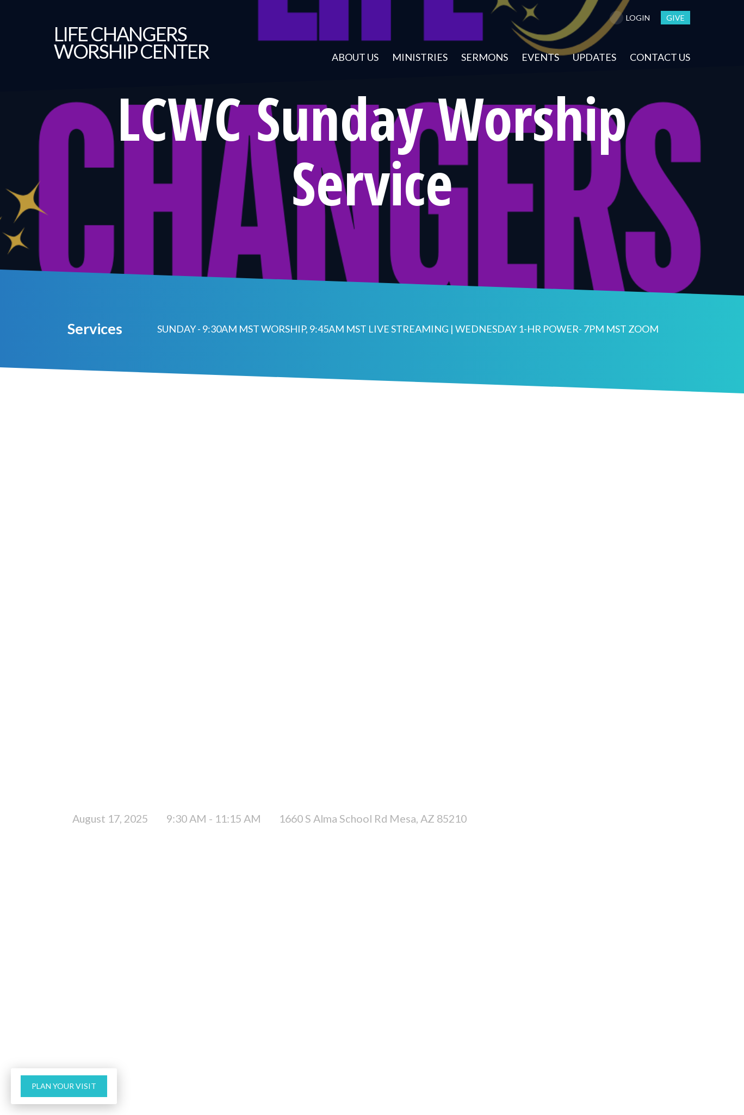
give (675, 17)
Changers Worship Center (131, 42)
